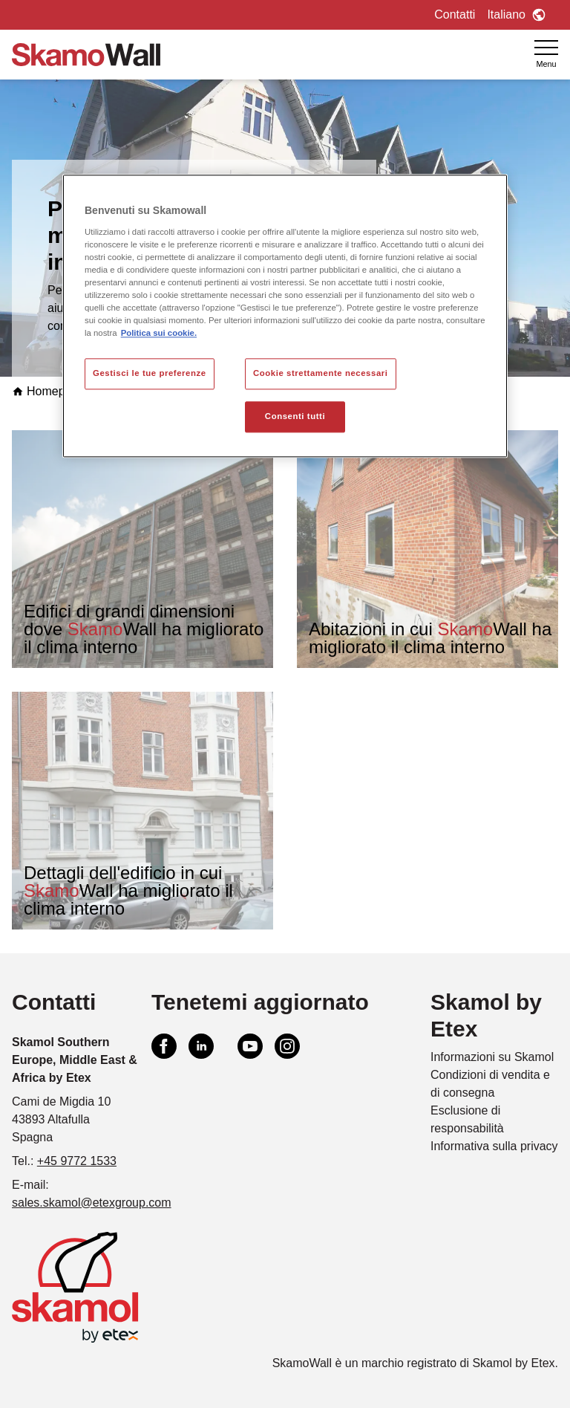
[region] (285, 316)
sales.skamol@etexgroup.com (91, 1202)
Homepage (48, 391)
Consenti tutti (295, 416)
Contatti (454, 14)
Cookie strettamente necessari (320, 373)
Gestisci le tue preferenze (149, 373)
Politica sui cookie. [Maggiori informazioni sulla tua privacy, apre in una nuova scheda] (159, 333)
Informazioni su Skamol (492, 1057)
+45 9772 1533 (77, 1161)
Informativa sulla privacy (494, 1146)
